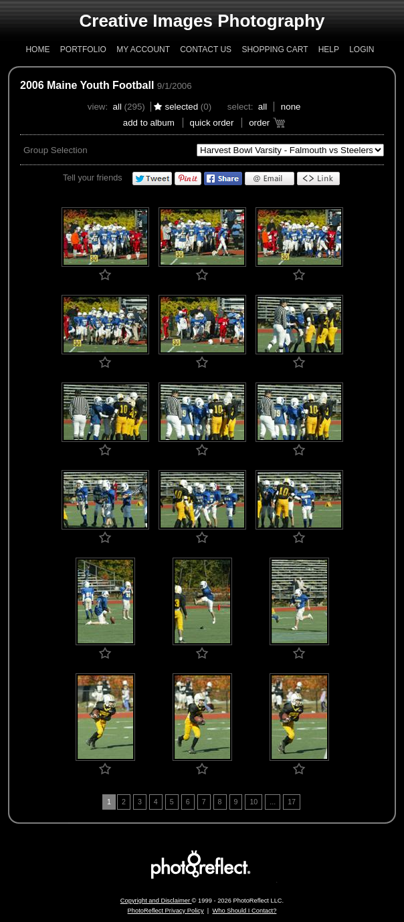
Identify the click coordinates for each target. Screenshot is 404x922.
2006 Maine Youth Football (87, 85)
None (291, 107)
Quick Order (212, 123)
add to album (149, 123)
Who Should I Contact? (244, 910)
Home (37, 49)
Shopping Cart (274, 49)
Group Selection (55, 150)
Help (328, 49)
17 (292, 802)
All (117, 107)
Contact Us (205, 49)
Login (361, 49)
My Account (143, 49)
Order (259, 123)
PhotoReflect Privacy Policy (166, 910)
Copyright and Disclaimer (156, 900)
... (273, 802)
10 (253, 802)
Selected (181, 107)
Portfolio (83, 49)
